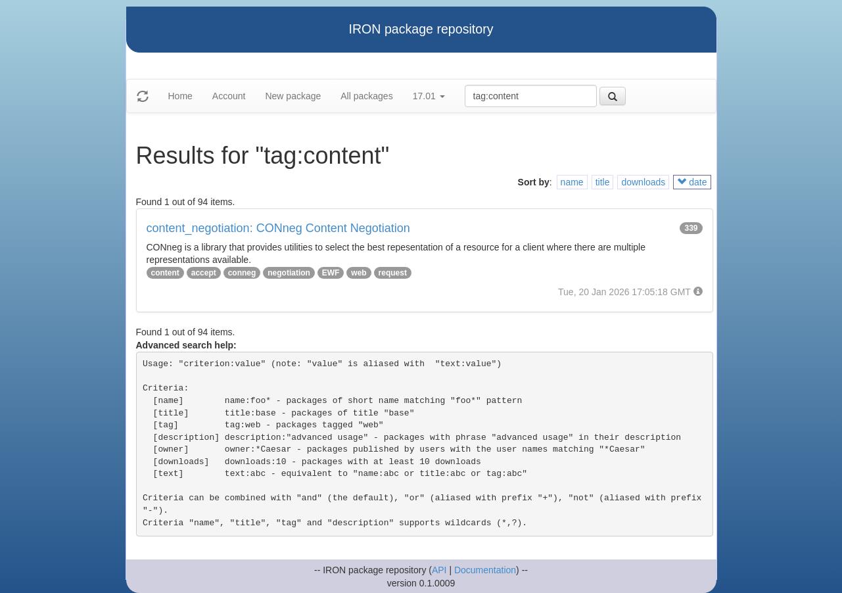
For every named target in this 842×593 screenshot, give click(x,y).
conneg (242, 272)
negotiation (289, 272)
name (572, 182)
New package (293, 96)
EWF (331, 272)
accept (203, 272)
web (358, 272)
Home (180, 96)
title (603, 182)
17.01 (429, 96)
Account (229, 96)
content (165, 272)
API (439, 570)
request (393, 272)
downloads (643, 182)
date (692, 182)
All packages (366, 96)
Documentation (485, 570)
